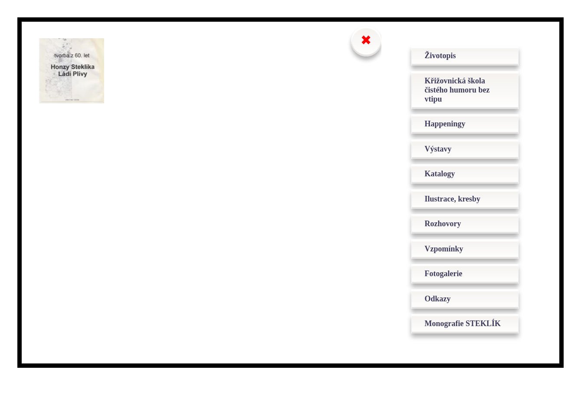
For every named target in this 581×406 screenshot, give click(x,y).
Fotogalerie (447, 282)
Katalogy (444, 178)
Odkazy (442, 308)
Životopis (444, 55)
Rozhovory (447, 230)
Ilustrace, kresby (457, 204)
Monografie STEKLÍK (448, 339)
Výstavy (442, 152)
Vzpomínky (448, 256)
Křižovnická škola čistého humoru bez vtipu (461, 90)
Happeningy (449, 126)
